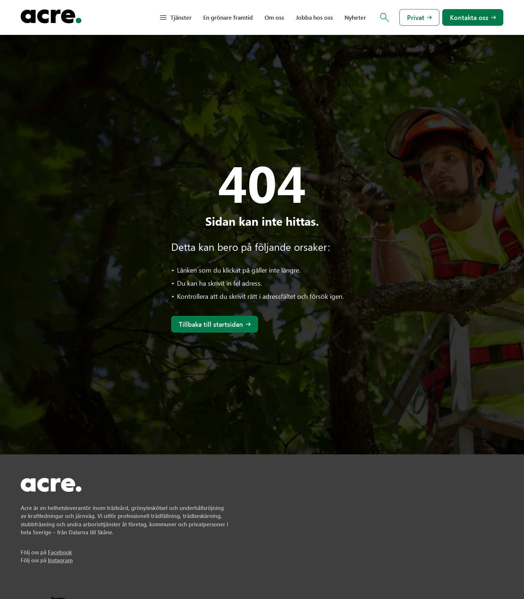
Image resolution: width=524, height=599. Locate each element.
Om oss (274, 17)
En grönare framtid (228, 17)
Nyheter (355, 17)
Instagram (60, 560)
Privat (415, 17)
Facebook (60, 552)
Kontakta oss (469, 17)
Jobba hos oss (314, 17)
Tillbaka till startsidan (211, 324)
